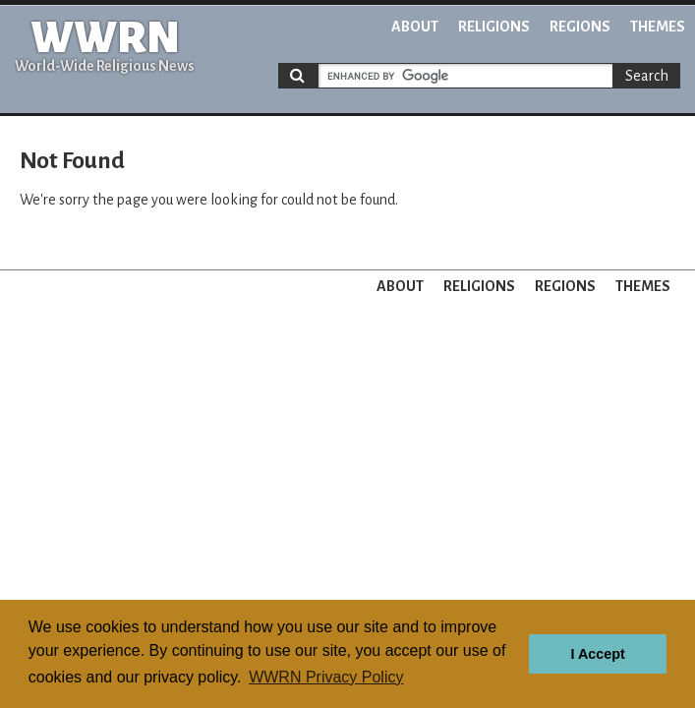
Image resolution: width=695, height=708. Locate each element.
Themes (657, 26)
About (414, 26)
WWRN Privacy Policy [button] (326, 677)
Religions (494, 26)
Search (646, 76)
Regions (580, 26)
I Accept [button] (597, 654)
